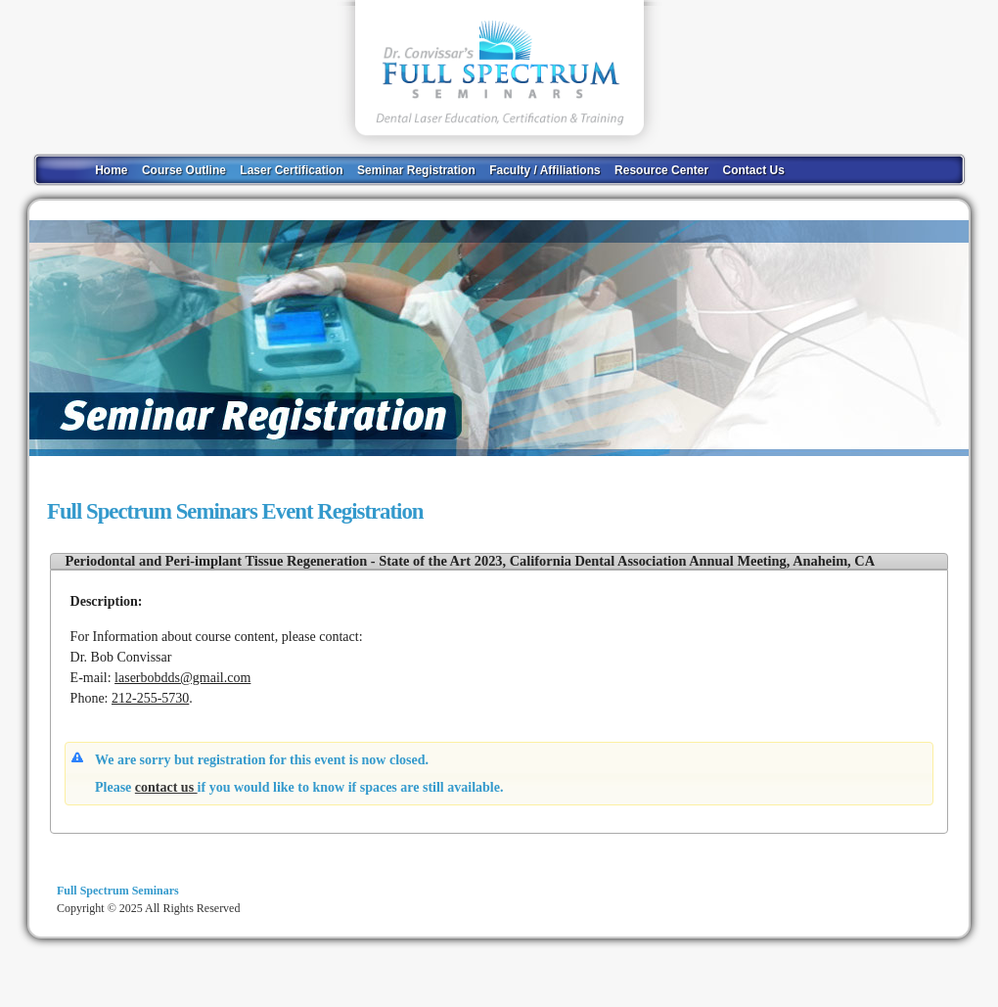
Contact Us (754, 170)
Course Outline (184, 170)
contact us (166, 787)
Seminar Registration (416, 170)
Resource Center (661, 170)
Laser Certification (291, 170)
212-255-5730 (150, 698)
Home (111, 170)
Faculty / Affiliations (545, 170)
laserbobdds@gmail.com (182, 677)
